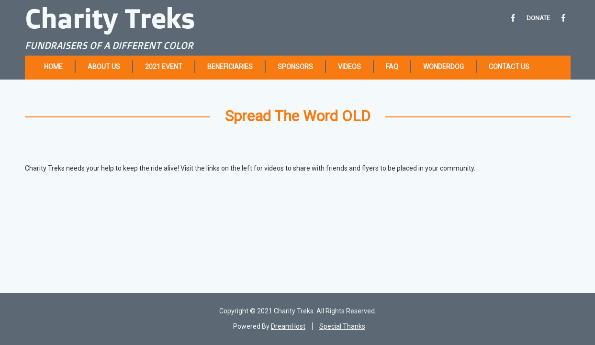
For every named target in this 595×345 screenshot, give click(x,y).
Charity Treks (110, 18)
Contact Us (509, 66)
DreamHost (288, 326)
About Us (104, 66)
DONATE (538, 18)
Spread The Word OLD (297, 116)
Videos (349, 66)
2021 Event (163, 66)
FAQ (392, 66)
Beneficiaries (230, 66)
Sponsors (295, 66)
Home (53, 66)
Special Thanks (342, 326)
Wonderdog (443, 66)
